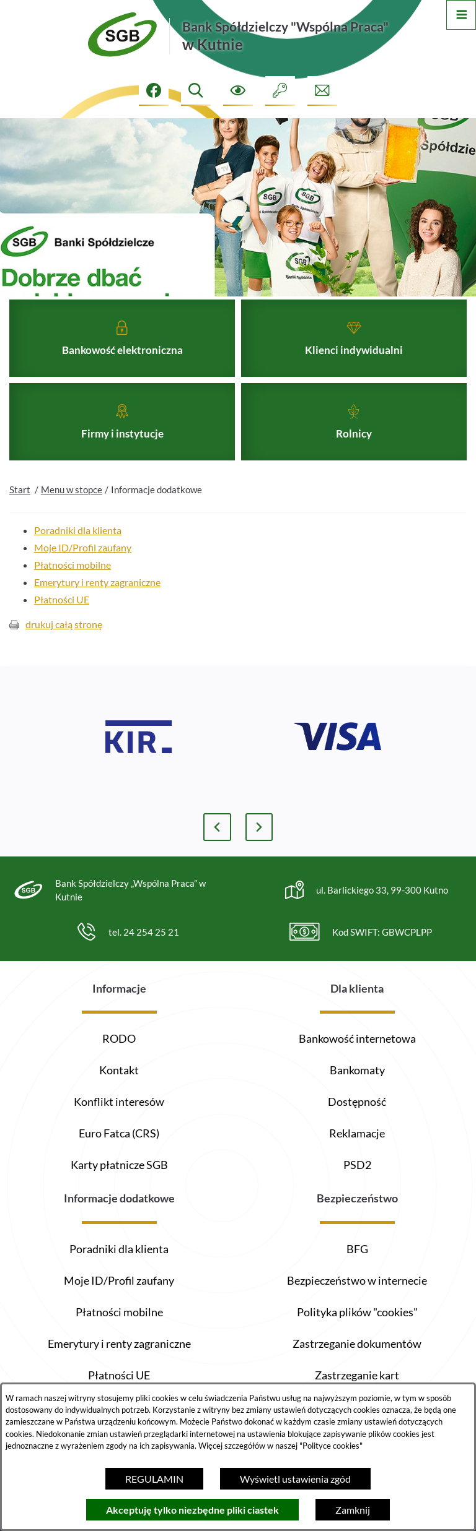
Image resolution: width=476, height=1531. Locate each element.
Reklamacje (357, 1133)
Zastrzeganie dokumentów (357, 1343)
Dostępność (357, 1101)
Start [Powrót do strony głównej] (19, 511)
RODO (119, 1038)
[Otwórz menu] (461, 15)
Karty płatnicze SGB (119, 1164)
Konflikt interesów (119, 1101)
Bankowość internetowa (357, 1038)
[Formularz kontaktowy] (322, 91)
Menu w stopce (71, 511)
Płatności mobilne (72, 587)
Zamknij (352, 1510)
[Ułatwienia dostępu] (238, 91)
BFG (357, 1249)
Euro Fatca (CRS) (119, 1133)
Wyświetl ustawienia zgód (295, 1479)
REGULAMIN (154, 1479)
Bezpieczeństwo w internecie (357, 1280)
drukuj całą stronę (63, 646)
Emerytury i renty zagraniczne (97, 604)
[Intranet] (280, 91)
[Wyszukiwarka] (196, 91)
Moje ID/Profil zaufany (82, 570)
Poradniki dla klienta (77, 552)
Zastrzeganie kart (357, 1375)
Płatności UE (61, 621)
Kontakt (119, 1070)
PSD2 (357, 1164)
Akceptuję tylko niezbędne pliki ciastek (192, 1510)
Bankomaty (357, 1070)
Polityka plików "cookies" (357, 1312)
